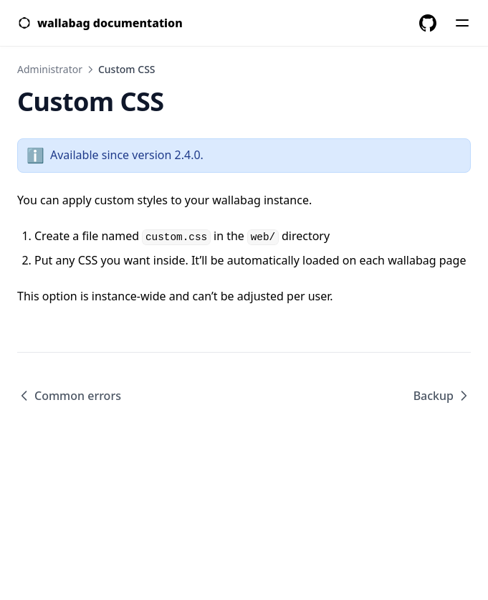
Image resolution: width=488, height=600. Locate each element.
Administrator (49, 69)
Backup (442, 396)
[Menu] (462, 23)
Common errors (69, 396)
